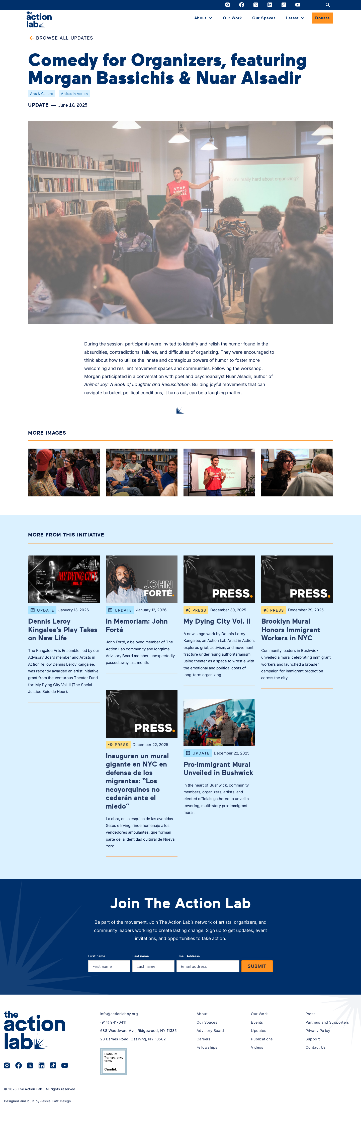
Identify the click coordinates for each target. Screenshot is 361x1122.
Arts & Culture (41, 93)
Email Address (188, 956)
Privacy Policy (318, 1030)
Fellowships (207, 1047)
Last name (140, 956)
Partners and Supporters (327, 1022)
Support (313, 1039)
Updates (258, 1030)
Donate (322, 17)
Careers (204, 1039)
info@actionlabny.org (119, 1014)
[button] (203, 18)
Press (311, 1014)
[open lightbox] (64, 474)
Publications (262, 1039)
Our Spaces (264, 17)
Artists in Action (74, 93)
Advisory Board (210, 1030)
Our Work (232, 17)
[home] (39, 19)
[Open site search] (328, 5)
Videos (257, 1047)
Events (257, 1022)
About (202, 1014)
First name (96, 956)
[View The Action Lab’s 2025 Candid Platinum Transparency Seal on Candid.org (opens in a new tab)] (113, 1061)
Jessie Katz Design (55, 1101)
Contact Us (316, 1047)
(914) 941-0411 (113, 1022)
